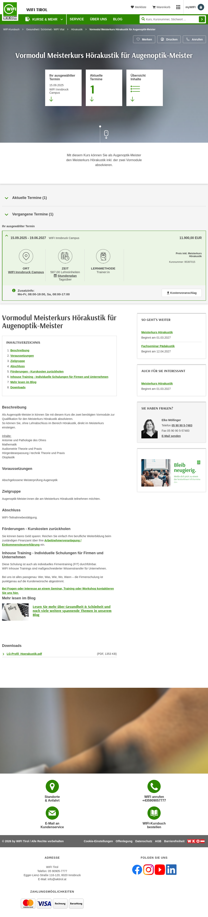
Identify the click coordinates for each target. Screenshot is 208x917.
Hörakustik (77, 29)
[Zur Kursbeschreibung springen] (144, 88)
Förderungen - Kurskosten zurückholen (37, 370)
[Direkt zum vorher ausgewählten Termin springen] (63, 88)
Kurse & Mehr (41, 19)
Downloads (18, 385)
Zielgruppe (17, 359)
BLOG (117, 19)
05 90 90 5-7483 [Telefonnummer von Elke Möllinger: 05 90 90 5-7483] (182, 423)
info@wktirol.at (57, 879)
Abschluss (17, 364)
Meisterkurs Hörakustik (157, 330)
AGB (158, 841)
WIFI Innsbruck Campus (26, 271)
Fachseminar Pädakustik (158, 344)
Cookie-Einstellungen (98, 841)
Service (77, 19)
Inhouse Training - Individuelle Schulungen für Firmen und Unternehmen (59, 375)
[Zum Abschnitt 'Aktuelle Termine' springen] (104, 88)
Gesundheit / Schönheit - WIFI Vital (45, 29)
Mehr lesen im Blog (23, 380)
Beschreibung (19, 348)
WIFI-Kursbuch (11, 29)
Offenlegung (124, 841)
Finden (202, 19)
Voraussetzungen (22, 354)
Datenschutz (143, 841)
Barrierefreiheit (174, 841)
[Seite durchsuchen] (173, 19)
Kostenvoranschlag (182, 291)
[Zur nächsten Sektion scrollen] (104, 134)
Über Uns (98, 19)
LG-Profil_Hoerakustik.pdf (24, 652)
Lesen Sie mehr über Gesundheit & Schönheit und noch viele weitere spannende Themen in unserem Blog (72, 609)
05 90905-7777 (57, 871)
